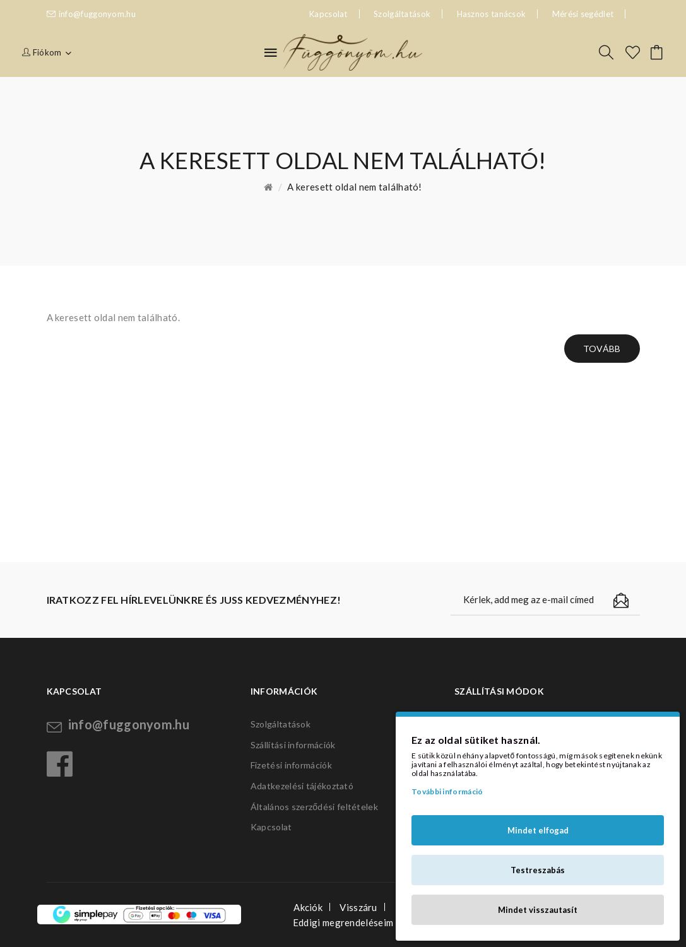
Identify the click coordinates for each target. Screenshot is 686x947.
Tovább (602, 348)
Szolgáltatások (402, 14)
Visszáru (358, 907)
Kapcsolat (271, 826)
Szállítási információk (293, 744)
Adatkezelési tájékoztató (302, 785)
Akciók (307, 907)
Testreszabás (538, 870)
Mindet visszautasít (537, 910)
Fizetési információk (291, 765)
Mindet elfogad (538, 830)
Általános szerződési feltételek (314, 806)
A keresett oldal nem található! (354, 186)
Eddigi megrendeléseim (343, 922)
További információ (447, 791)
